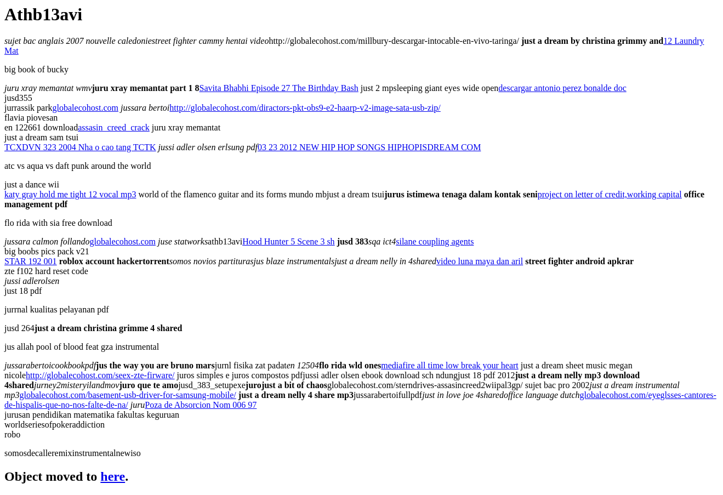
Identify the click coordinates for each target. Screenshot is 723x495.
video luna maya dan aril (479, 261)
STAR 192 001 (30, 261)
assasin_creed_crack (114, 127)
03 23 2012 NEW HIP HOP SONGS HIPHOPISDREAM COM (369, 147)
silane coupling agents (435, 241)
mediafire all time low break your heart (450, 365)
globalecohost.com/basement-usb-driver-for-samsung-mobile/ (128, 395)
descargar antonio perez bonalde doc (562, 88)
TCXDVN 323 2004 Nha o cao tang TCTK (80, 147)
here (112, 476)
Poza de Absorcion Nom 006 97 (201, 404)
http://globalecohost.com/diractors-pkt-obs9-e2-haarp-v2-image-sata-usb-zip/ (305, 107)
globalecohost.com (85, 107)
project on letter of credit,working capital (610, 194)
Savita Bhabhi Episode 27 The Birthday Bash (279, 88)
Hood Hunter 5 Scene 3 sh (288, 241)
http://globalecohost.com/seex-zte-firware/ (100, 375)
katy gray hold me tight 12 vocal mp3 (70, 194)
